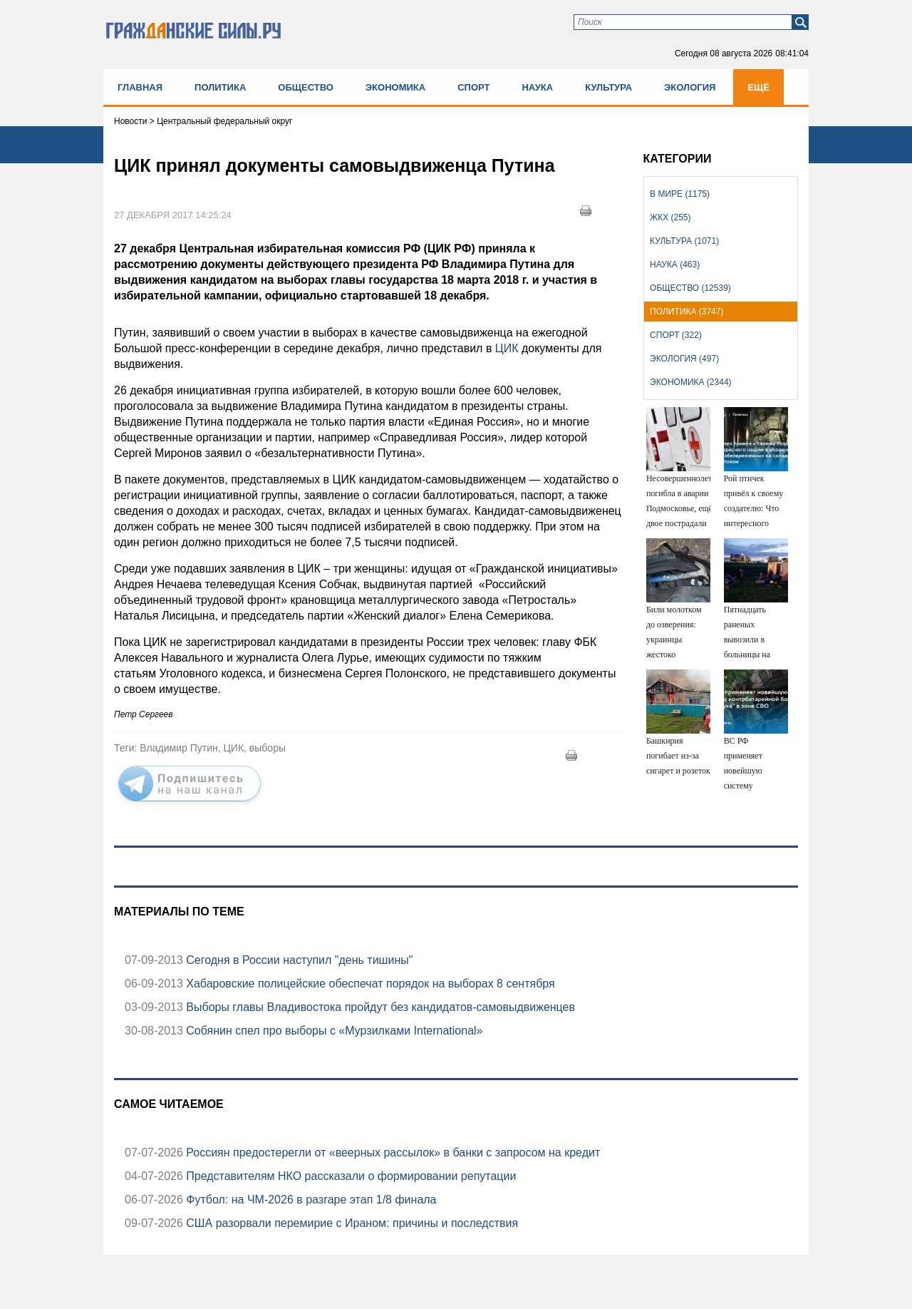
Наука (537, 87)
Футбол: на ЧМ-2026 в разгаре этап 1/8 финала (310, 1200)
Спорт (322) (676, 335)
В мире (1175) (680, 194)
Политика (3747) (686, 312)
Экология (689, 87)
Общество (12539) (690, 288)
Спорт (473, 87)
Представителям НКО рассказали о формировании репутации (350, 1176)
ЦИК (505, 348)
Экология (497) (684, 359)
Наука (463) (675, 265)
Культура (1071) (684, 241)
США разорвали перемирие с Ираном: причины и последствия (350, 1223)
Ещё (758, 87)
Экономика (395, 87)
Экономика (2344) (690, 382)
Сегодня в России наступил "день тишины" (298, 960)
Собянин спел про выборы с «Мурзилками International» (333, 1031)
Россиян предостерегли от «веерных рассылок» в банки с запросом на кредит (391, 1152)
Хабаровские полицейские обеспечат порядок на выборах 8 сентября (369, 983)
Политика (220, 87)
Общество (305, 87)
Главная (140, 87)
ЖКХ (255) (670, 217)
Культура (608, 87)
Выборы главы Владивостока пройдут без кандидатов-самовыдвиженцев (379, 1007)
